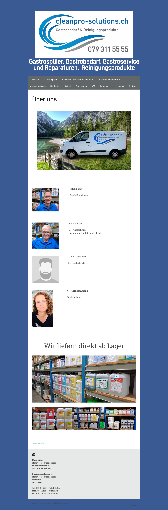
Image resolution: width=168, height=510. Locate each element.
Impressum (105, 86)
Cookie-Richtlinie (57, 503)
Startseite (34, 79)
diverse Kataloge (38, 86)
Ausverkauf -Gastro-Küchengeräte (77, 79)
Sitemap (65, 503)
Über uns (120, 86)
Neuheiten (55, 86)
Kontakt (132, 86)
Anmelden (133, 505)
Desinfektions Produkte (109, 79)
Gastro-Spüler (50, 79)
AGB (93, 86)
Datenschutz (47, 503)
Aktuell (68, 86)
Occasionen (81, 86)
